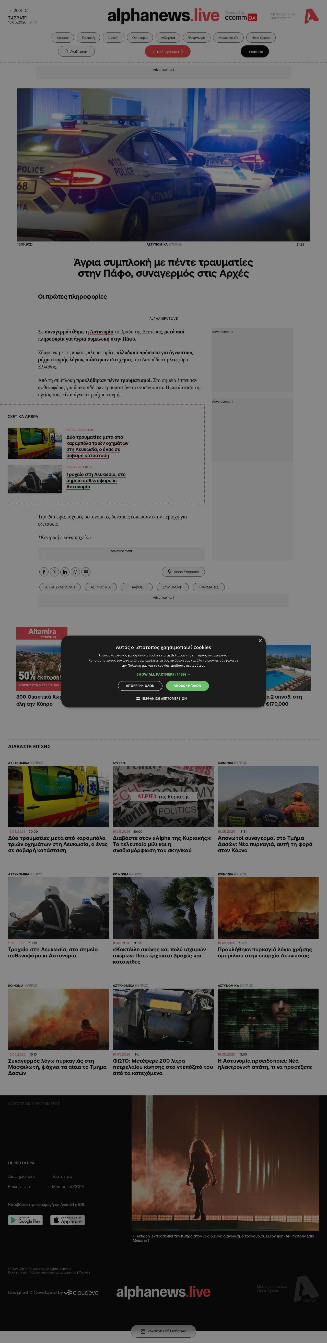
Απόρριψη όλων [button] (140, 686)
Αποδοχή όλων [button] (187, 686)
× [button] (260, 641)
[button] (164, 674)
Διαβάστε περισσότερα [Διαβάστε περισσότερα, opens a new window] (188, 665)
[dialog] (163, 671)
